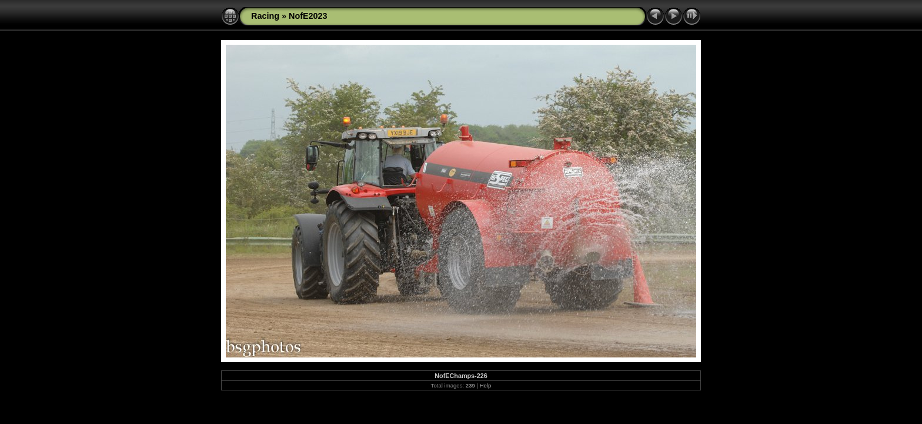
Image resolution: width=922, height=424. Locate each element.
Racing (265, 16)
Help (486, 385)
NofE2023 (308, 16)
